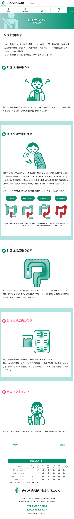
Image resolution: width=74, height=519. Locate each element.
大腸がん (15, 444)
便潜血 (63, 444)
